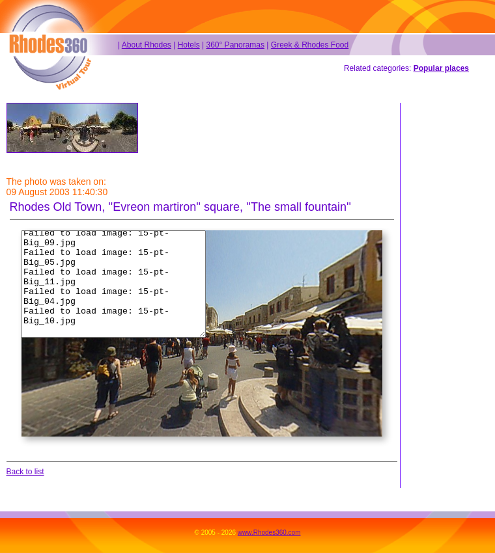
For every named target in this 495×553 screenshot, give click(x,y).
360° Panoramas (235, 44)
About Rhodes (146, 44)
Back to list (25, 471)
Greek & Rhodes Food (309, 44)
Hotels (189, 44)
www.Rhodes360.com (269, 532)
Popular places (441, 68)
